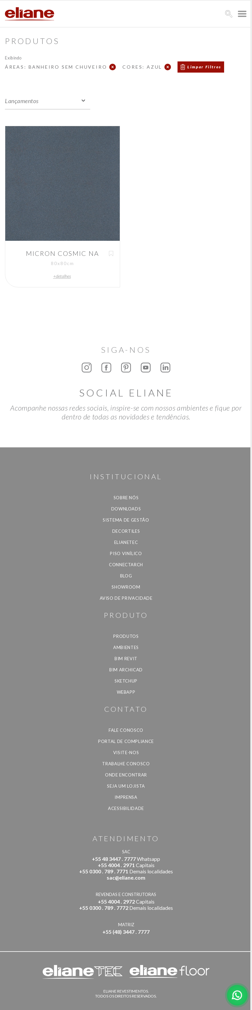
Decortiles (126, 531)
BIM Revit (126, 658)
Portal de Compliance (126, 741)
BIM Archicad (126, 669)
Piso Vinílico (126, 553)
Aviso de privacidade (126, 598)
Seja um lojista (126, 786)
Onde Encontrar (126, 774)
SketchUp (126, 681)
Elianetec (126, 542)
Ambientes (126, 647)
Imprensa (126, 797)
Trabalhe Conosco (126, 763)
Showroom (126, 587)
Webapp (126, 692)
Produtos (125, 636)
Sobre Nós (126, 497)
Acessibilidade (126, 808)
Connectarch (126, 564)
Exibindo (13, 57)
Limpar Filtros (204, 66)
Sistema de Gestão (126, 520)
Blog (126, 575)
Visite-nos (126, 752)
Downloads (126, 508)
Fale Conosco (126, 730)
